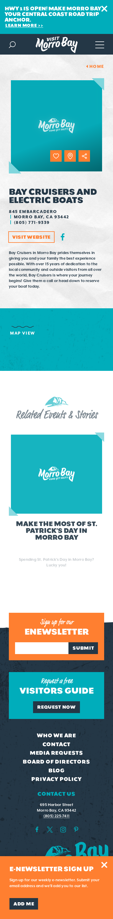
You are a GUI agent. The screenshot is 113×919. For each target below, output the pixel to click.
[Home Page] (57, 45)
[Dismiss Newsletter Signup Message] (104, 865)
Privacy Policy (56, 779)
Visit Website (31, 237)
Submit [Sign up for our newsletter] (83, 648)
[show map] (70, 156)
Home (96, 66)
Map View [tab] (22, 333)
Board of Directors (56, 762)
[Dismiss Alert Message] (104, 8)
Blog (56, 770)
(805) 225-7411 (56, 815)
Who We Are (56, 735)
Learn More (21, 25)
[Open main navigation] (99, 44)
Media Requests (56, 753)
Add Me (24, 904)
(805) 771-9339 (32, 222)
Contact (56, 744)
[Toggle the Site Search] (12, 44)
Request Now (56, 707)
